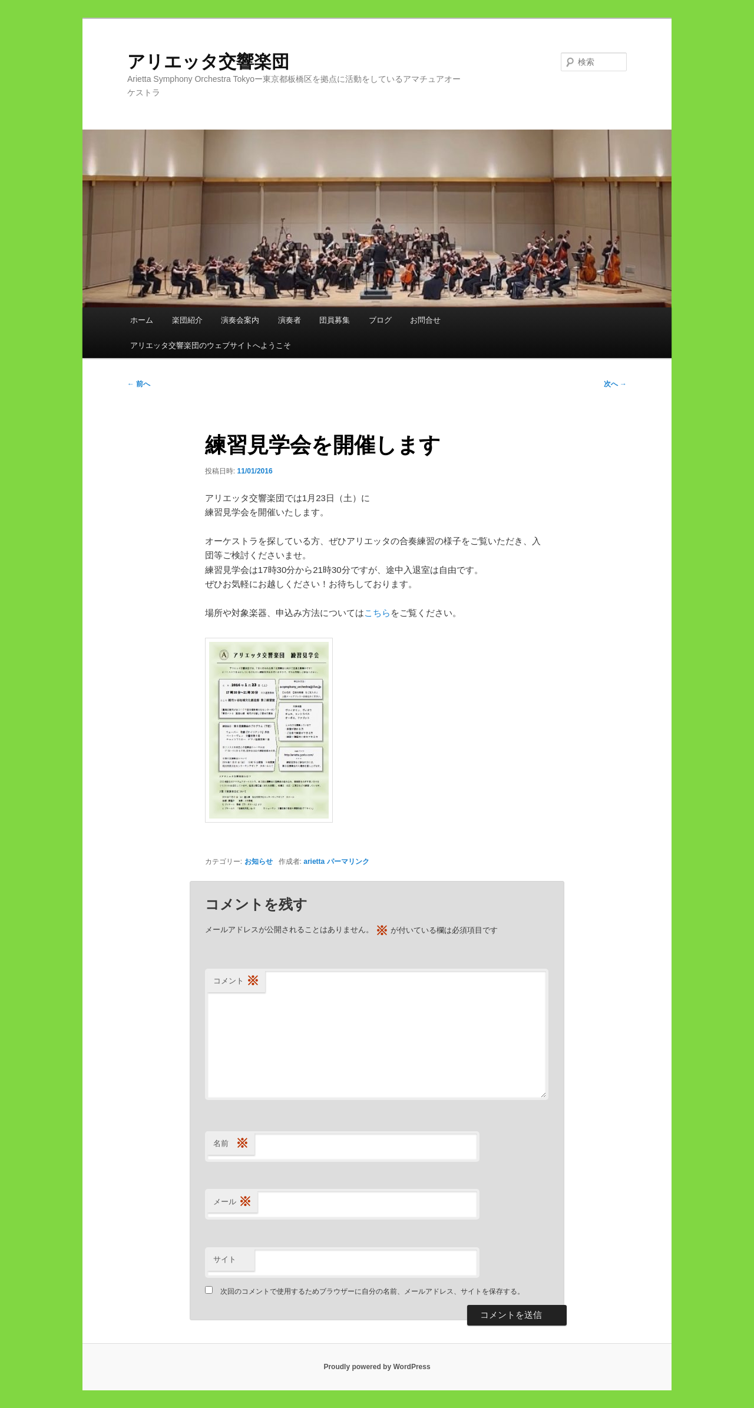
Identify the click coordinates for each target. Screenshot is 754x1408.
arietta (314, 861)
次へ (615, 384)
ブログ (380, 320)
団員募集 (334, 320)
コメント (236, 981)
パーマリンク (348, 861)
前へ (138, 384)
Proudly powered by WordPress (376, 1367)
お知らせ (258, 861)
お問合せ (425, 320)
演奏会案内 (240, 320)
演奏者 (289, 320)
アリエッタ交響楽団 (217, 61)
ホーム (141, 320)
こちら (377, 613)
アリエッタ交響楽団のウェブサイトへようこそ (210, 345)
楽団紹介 (187, 320)
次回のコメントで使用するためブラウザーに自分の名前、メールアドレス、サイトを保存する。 (372, 1291)
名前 (231, 1143)
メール (232, 1202)
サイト (224, 1259)
